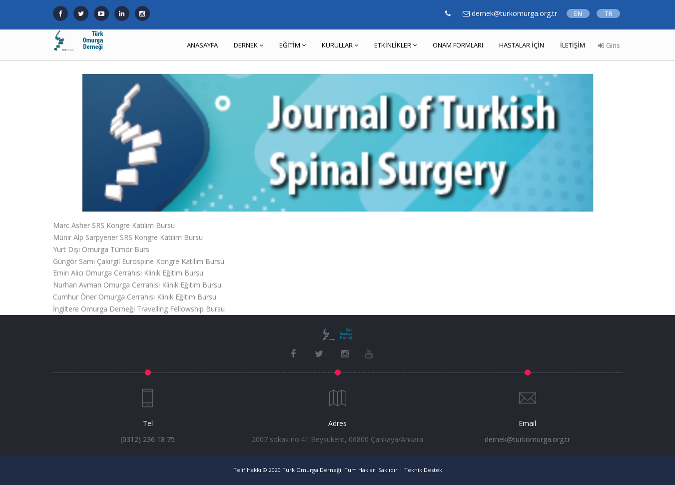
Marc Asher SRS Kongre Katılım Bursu (114, 225)
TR (608, 13)
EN (578, 13)
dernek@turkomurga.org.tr (527, 439)
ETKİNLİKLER (395, 45)
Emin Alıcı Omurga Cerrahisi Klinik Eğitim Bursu (128, 273)
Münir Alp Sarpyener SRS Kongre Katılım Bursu (128, 237)
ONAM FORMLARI (458, 45)
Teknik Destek (423, 470)
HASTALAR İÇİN (521, 45)
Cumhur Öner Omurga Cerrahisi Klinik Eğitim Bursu (134, 297)
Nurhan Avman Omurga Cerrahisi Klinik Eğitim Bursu (137, 285)
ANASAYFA (202, 45)
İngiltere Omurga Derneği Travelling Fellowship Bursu (139, 309)
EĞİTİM (292, 45)
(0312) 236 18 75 (147, 439)
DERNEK (248, 45)
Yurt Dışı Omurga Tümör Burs (101, 249)
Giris (609, 45)
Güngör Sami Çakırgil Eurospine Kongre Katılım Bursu (138, 261)
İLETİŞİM (572, 45)
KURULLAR (340, 45)
